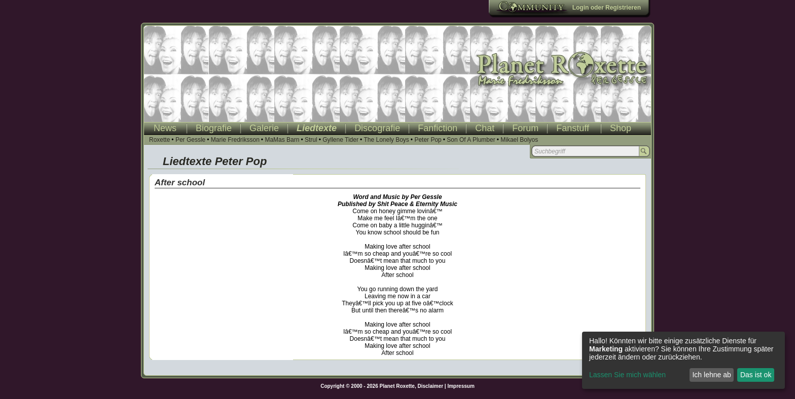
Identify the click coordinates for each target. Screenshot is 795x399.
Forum (525, 128)
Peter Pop (427, 139)
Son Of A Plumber (471, 139)
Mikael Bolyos (519, 139)
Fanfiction (437, 128)
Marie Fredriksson (235, 139)
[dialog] (683, 360)
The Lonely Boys (386, 139)
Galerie (264, 128)
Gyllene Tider (340, 139)
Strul (311, 139)
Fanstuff (572, 128)
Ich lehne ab (711, 375)
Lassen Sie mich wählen (627, 375)
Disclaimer (431, 386)
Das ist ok (755, 375)
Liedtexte (317, 128)
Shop (620, 128)
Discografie (377, 128)
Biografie (214, 128)
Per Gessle (190, 139)
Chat (484, 128)
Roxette (159, 139)
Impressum (460, 386)
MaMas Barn (282, 139)
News (165, 128)
